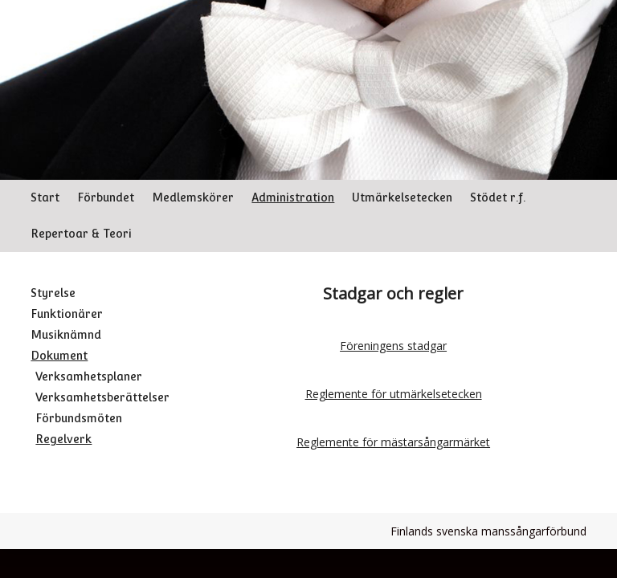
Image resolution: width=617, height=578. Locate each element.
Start (45, 197)
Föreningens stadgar (393, 345)
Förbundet (105, 197)
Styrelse (53, 293)
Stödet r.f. (497, 197)
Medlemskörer (193, 197)
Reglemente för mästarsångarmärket (393, 442)
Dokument (59, 355)
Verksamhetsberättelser (102, 397)
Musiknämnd (66, 334)
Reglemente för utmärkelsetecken (393, 393)
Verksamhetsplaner (88, 376)
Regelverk (63, 439)
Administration (292, 197)
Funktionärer (67, 313)
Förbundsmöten (78, 418)
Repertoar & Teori (81, 233)
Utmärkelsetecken (402, 197)
